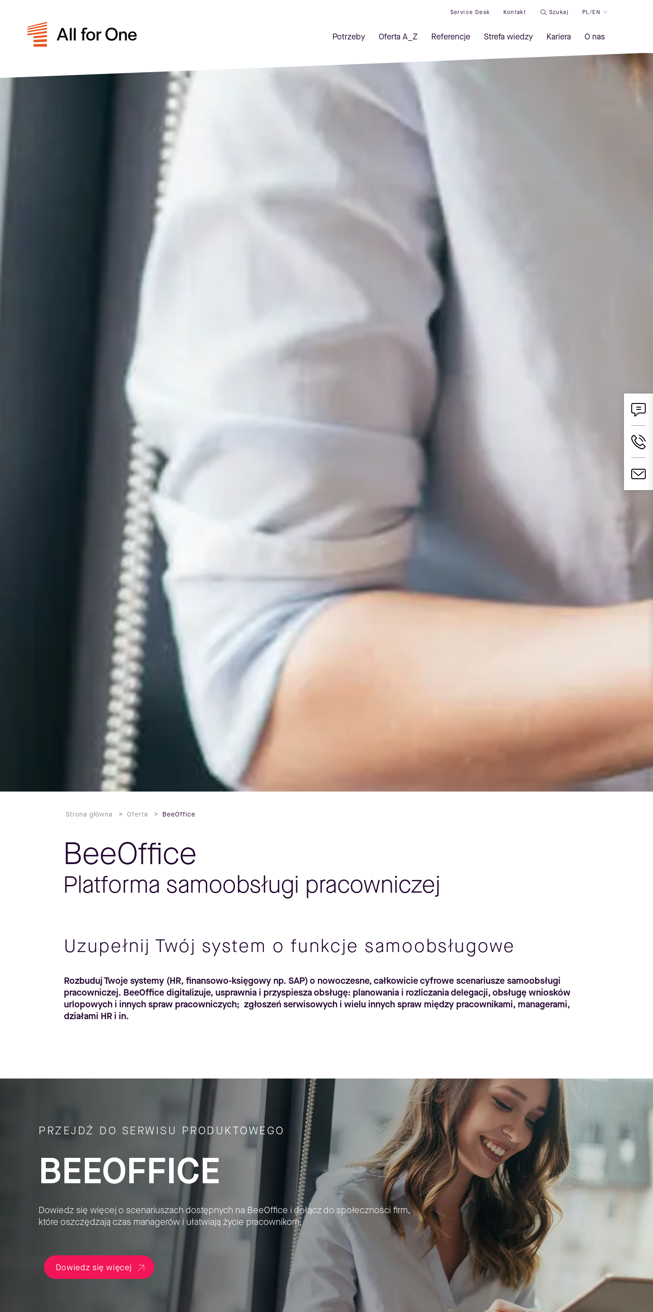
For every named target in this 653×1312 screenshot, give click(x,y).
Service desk (470, 12)
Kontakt (514, 12)
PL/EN (591, 12)
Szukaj (559, 12)
